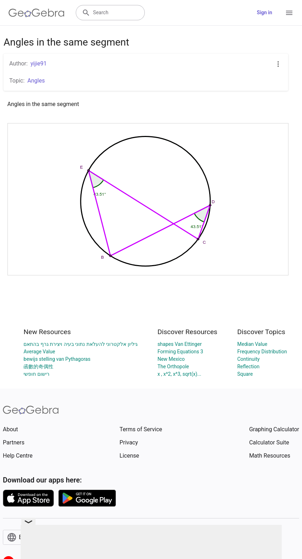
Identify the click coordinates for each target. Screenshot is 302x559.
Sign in (264, 12)
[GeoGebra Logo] (36, 13)
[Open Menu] (289, 13)
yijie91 (39, 63)
